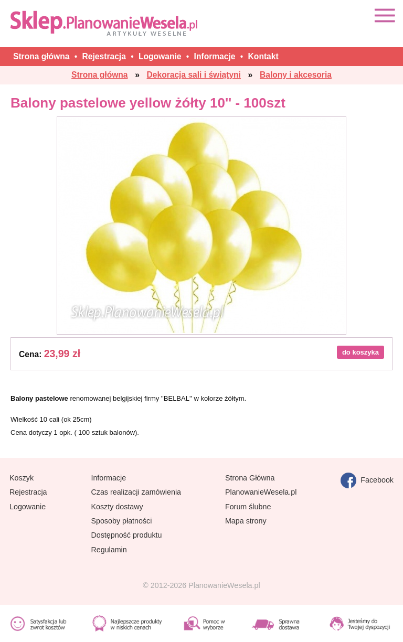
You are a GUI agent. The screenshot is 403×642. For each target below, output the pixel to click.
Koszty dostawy (117, 506)
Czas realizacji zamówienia (136, 492)
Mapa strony (246, 521)
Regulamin (108, 549)
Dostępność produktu (126, 535)
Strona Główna (250, 478)
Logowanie (27, 506)
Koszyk (21, 478)
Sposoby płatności (121, 521)
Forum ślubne (248, 506)
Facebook (367, 480)
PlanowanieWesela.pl (260, 492)
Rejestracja (28, 492)
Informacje (108, 478)
